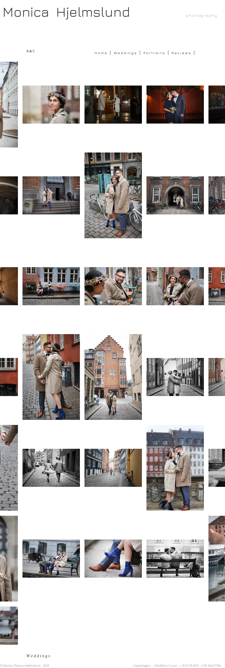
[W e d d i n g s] (40, 656)
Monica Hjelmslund (66, 11)
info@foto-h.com (165, 665)
